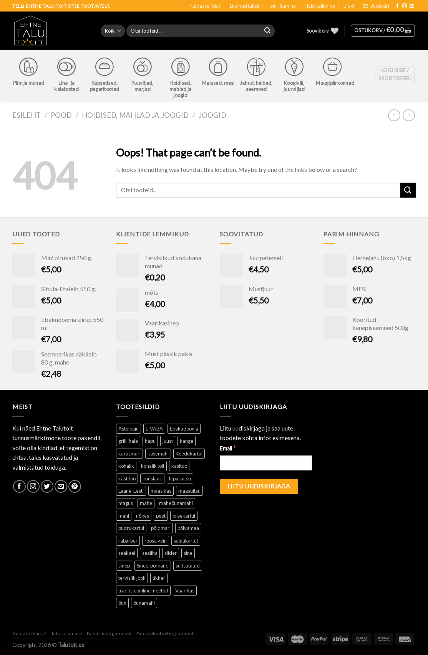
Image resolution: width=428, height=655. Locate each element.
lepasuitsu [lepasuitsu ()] (180, 478)
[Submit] (408, 190)
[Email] (266, 462)
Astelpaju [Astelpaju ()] (128, 429)
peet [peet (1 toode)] (161, 516)
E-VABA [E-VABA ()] (154, 429)
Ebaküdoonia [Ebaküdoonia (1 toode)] (184, 429)
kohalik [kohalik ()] (126, 466)
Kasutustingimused (109, 633)
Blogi (348, 6)
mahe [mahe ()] (146, 503)
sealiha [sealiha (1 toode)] (150, 553)
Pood (61, 115)
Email (228, 448)
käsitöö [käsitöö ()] (179, 466)
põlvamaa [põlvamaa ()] (188, 528)
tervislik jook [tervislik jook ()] (132, 578)
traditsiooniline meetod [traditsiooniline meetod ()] (143, 590)
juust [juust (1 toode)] (168, 441)
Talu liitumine (281, 6)
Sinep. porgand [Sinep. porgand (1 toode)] (153, 566)
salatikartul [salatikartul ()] (186, 541)
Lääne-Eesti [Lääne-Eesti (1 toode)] (131, 491)
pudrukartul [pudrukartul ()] (131, 528)
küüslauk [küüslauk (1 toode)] (152, 478)
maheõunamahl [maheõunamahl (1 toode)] (176, 503)
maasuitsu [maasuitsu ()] (189, 491)
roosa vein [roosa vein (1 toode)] (155, 541)
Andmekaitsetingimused (164, 633)
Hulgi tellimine (320, 6)
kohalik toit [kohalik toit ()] (152, 466)
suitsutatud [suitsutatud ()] (188, 566)
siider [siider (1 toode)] (170, 553)
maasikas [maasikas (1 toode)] (161, 491)
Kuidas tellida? (205, 6)
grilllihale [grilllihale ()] (128, 441)
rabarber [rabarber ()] (128, 541)
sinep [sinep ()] (124, 566)
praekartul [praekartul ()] (184, 516)
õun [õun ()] (122, 603)
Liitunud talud (244, 6)
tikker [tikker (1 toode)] (159, 578)
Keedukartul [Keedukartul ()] (189, 453)
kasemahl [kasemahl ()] (158, 453)
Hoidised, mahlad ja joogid (135, 115)
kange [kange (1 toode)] (186, 441)
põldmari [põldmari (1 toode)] (161, 528)
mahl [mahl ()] (123, 516)
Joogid (212, 115)
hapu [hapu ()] (150, 441)
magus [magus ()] (125, 503)
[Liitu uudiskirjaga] (259, 486)
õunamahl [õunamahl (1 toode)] (144, 603)
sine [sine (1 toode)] (188, 553)
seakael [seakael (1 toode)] (126, 553)
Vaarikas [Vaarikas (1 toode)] (184, 590)
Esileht (26, 115)
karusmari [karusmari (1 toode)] (129, 453)
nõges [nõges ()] (142, 516)
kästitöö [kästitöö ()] (127, 478)
